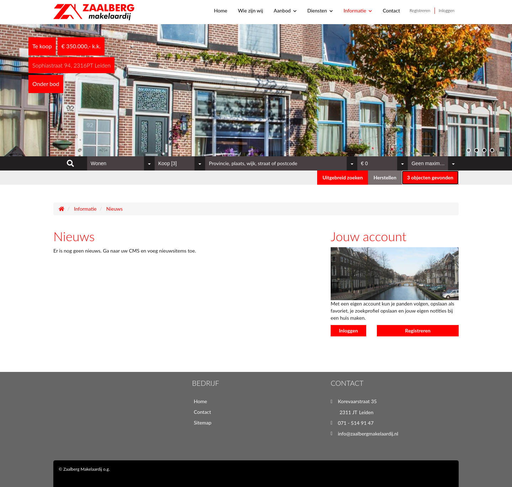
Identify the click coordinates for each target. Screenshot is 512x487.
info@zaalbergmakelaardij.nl (368, 434)
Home (220, 10)
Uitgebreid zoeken (342, 177)
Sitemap (203, 423)
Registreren (420, 10)
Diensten (320, 10)
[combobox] (121, 163)
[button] (430, 178)
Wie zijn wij (250, 10)
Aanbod (285, 10)
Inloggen (446, 10)
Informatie (357, 10)
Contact (391, 10)
